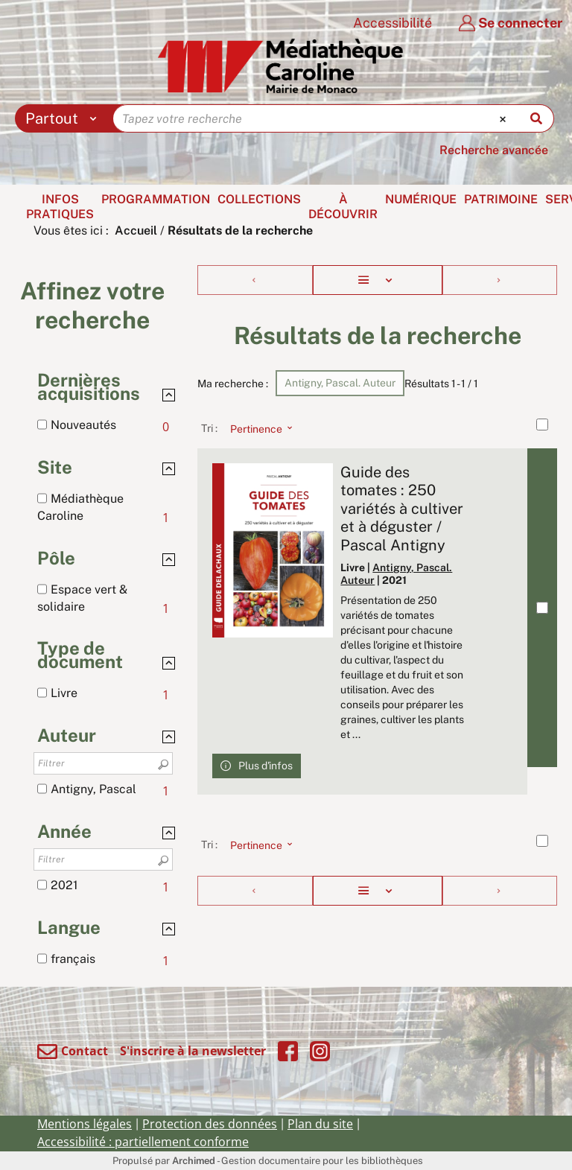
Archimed (193, 1160)
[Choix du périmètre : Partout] (64, 118)
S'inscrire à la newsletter (193, 1051)
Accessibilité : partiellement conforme (143, 1142)
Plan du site (320, 1124)
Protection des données (209, 1124)
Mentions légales (84, 1124)
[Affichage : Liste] (378, 280)
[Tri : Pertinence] (257, 428)
